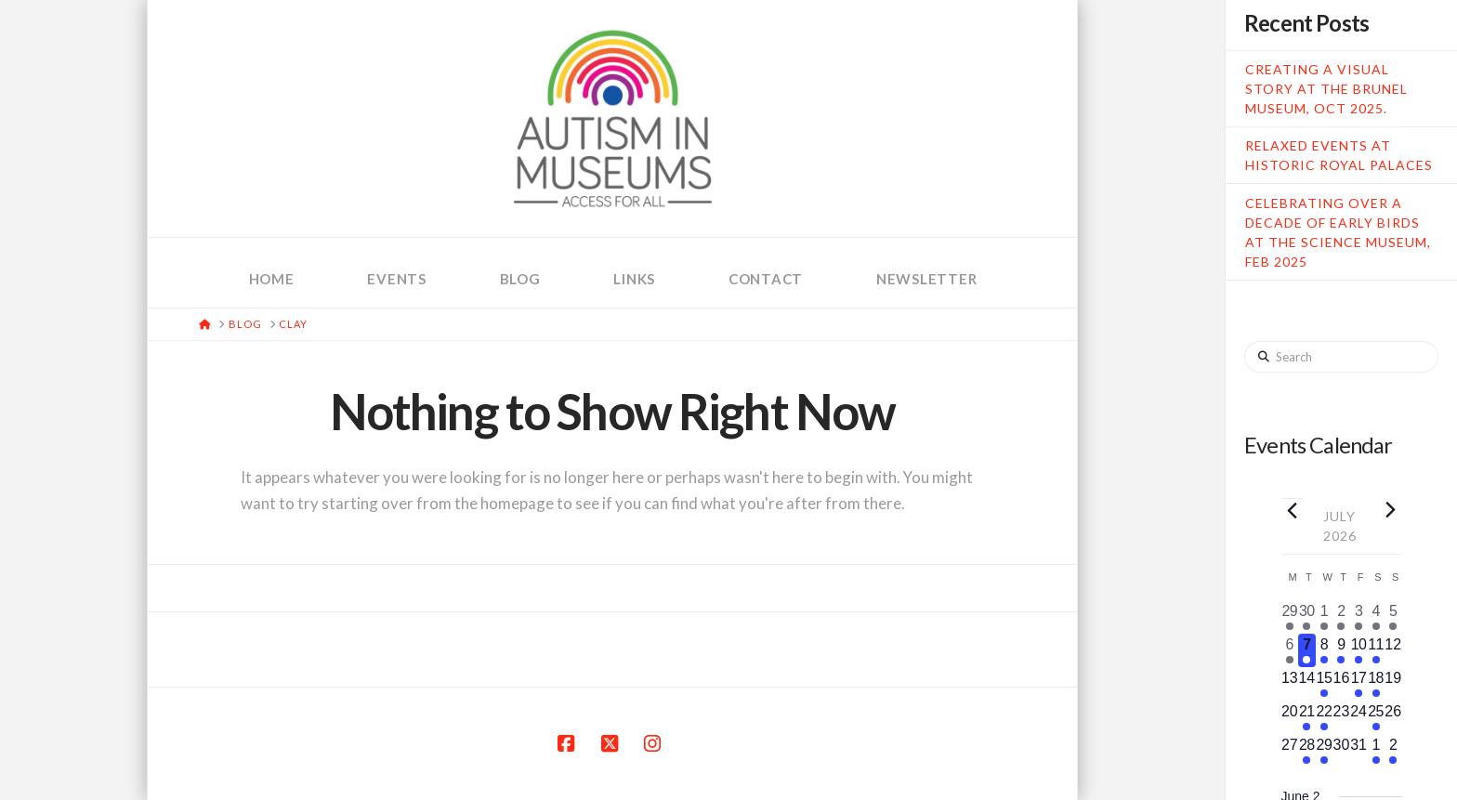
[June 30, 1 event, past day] (1307, 617)
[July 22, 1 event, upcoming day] (1324, 717)
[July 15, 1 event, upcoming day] (1324, 684)
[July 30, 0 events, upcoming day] (1341, 750)
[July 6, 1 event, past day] (1290, 650)
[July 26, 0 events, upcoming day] (1393, 717)
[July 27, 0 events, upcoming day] (1290, 750)
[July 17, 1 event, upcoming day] (1359, 684)
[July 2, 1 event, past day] (1341, 617)
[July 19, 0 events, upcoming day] (1393, 684)
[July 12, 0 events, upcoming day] (1393, 650)
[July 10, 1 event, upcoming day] (1359, 650)
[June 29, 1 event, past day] (1290, 617)
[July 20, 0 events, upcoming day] (1290, 717)
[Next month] (1391, 509)
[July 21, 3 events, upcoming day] (1307, 717)
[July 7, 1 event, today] (1307, 650)
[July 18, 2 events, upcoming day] (1376, 684)
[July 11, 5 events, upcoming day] (1376, 650)
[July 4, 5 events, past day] (1376, 617)
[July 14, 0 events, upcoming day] (1307, 684)
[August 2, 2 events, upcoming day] (1393, 750)
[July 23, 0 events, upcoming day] (1341, 717)
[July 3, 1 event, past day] (1359, 617)
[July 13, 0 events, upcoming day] (1290, 684)
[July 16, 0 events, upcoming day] (1341, 684)
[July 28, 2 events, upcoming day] (1307, 750)
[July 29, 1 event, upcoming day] (1324, 750)
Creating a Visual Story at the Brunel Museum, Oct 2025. (1326, 88)
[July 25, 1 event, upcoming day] (1376, 717)
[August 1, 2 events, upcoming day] (1376, 750)
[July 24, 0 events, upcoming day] (1359, 717)
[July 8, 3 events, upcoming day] (1324, 650)
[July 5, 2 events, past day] (1393, 617)
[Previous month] (1292, 510)
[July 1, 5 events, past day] (1324, 617)
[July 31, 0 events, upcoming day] (1359, 750)
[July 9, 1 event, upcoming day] (1341, 650)
